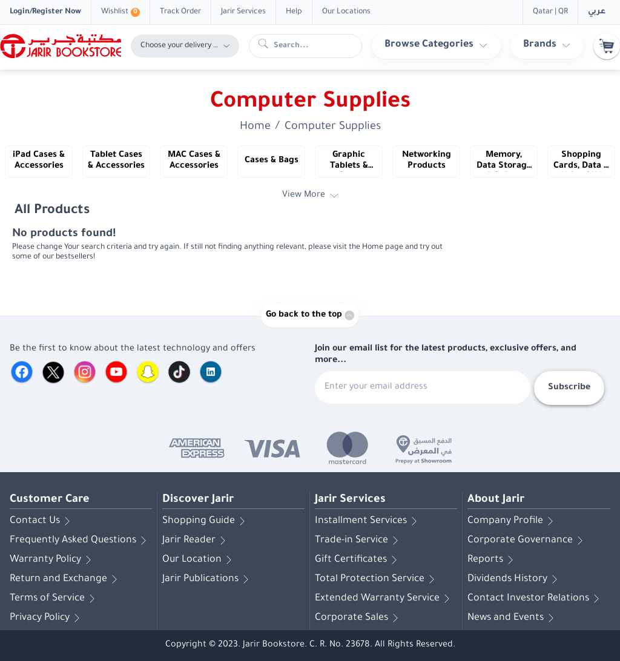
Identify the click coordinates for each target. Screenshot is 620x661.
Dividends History (514, 579)
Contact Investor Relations (535, 598)
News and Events (512, 618)
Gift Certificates (358, 560)
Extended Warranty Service (384, 598)
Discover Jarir (198, 500)
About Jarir (495, 500)
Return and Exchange (66, 579)
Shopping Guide (205, 521)
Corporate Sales (359, 618)
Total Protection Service (377, 579)
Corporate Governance (527, 540)
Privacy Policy (47, 618)
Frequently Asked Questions (80, 540)
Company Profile (512, 521)
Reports (492, 560)
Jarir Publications (207, 579)
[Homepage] (60, 46)
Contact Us (42, 521)
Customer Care (50, 500)
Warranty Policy (53, 560)
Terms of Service (54, 598)
